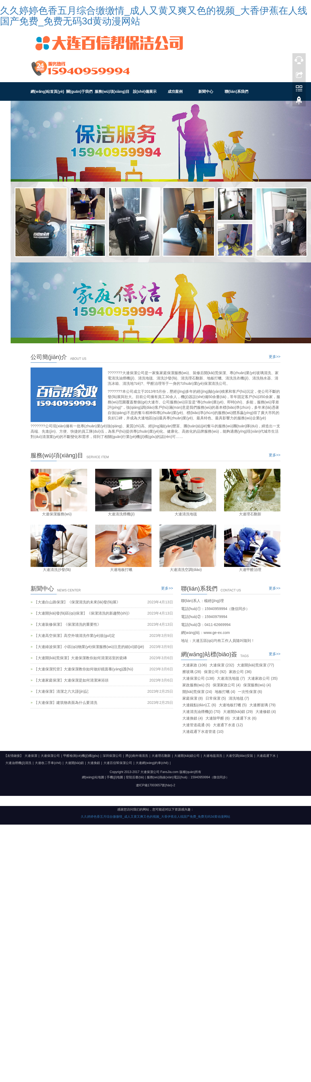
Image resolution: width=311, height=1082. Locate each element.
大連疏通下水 (266, 756)
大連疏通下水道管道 (203, 731)
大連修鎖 (265, 711)
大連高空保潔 (49, 635)
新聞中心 (205, 91)
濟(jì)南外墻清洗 (136, 756)
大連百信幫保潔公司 (117, 763)
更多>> (274, 356)
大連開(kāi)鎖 (238, 711)
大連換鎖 (192, 718)
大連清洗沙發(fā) (57, 569)
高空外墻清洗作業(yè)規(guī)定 (89, 635)
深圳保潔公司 (112, 756)
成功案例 (175, 91)
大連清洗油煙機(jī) (201, 711)
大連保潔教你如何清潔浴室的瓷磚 (99, 658)
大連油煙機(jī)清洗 (18, 763)
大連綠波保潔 (49, 647)
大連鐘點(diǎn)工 (199, 705)
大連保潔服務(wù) (57, 514)
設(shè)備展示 (145, 91)
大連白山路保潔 (51, 602)
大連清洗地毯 (186, 514)
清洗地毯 (239, 698)
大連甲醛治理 (250, 569)
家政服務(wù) (196, 685)
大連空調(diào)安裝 (239, 756)
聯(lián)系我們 (236, 91)
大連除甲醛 (217, 718)
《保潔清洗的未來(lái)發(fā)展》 (94, 602)
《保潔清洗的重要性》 (82, 624)
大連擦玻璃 (262, 705)
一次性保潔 (250, 692)
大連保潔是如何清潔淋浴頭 (86, 680)
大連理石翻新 (250, 514)
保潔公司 (215, 672)
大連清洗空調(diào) (186, 569)
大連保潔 (45, 691)
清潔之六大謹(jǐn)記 (72, 691)
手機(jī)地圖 (115, 777)
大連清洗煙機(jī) (121, 514)
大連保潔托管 (49, 669)
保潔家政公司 (227, 685)
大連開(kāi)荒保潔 (52, 658)
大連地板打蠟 (121, 569)
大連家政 (194, 665)
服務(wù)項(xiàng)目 (112, 91)
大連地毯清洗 (212, 756)
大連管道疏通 (196, 725)
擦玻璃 (191, 672)
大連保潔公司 (198, 678)
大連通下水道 (228, 725)
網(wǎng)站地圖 (93, 777)
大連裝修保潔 (49, 624)
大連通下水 (244, 718)
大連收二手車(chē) (48, 763)
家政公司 (240, 672)
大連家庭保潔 (49, 680)
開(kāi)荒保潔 (197, 692)
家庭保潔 (192, 698)
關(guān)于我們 (79, 91)
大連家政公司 (262, 678)
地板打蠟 (225, 692)
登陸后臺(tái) (135, 777)
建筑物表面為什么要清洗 (76, 702)
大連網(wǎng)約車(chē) (152, 763)
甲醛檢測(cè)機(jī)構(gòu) (81, 756)
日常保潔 (215, 698)
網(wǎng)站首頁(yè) (47, 91)
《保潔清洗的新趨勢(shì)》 (109, 613)
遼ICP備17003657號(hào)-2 (155, 785)
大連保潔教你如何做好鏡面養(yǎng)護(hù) (98, 669)
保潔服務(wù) (257, 685)
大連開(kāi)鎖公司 (186, 756)
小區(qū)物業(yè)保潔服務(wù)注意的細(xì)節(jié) (104, 647)
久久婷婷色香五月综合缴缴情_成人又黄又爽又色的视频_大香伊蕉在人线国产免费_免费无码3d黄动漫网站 (153, 16)
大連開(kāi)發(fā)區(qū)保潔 (60, 613)
